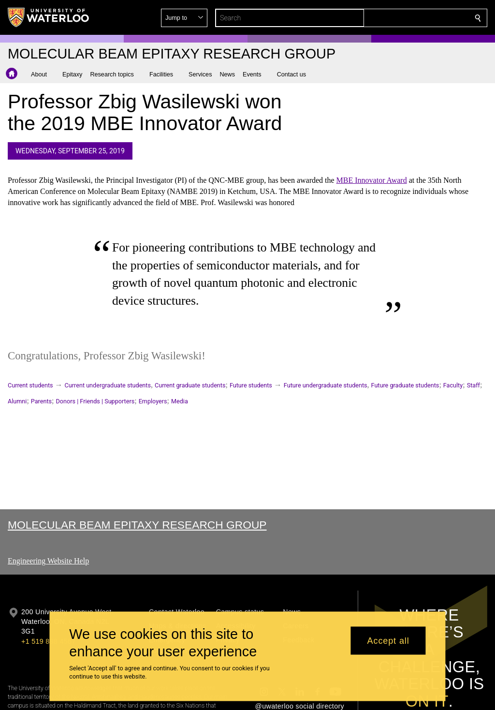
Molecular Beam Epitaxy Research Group (137, 524)
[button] (408, 18)
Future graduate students (405, 385)
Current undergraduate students (108, 385)
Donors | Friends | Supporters (95, 401)
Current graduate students (190, 385)
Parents (41, 401)
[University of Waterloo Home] (49, 17)
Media (179, 401)
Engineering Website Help (48, 561)
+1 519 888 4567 (48, 641)
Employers (153, 401)
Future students (251, 385)
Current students (30, 385)
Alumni (17, 401)
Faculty (453, 385)
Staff (473, 385)
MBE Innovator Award (371, 180)
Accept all (388, 640)
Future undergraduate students (325, 385)
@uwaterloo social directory (299, 706)
